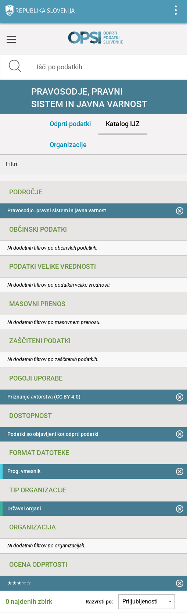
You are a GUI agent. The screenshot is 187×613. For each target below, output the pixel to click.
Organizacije (68, 144)
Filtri (11, 164)
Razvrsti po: (99, 602)
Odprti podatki (70, 124)
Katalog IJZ (123, 124)
